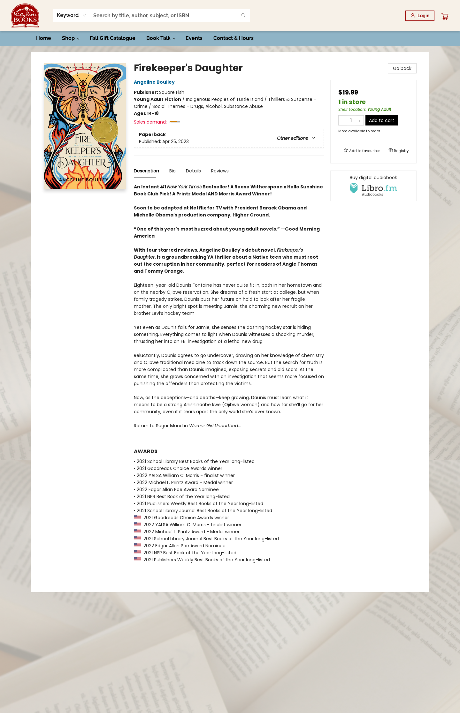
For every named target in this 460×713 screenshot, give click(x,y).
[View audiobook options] (373, 186)
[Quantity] (351, 120)
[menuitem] (44, 38)
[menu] (230, 38)
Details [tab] (193, 171)
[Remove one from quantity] (343, 120)
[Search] (243, 15)
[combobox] (71, 15)
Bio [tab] (172, 171)
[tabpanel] (229, 380)
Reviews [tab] (220, 171)
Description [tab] (146, 171)
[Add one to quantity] (360, 120)
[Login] (419, 16)
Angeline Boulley (155, 82)
